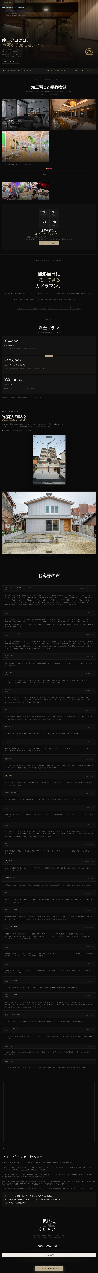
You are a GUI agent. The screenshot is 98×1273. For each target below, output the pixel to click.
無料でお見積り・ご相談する (49, 245)
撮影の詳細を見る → (11, 61)
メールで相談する (49, 1257)
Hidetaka (7, 3)
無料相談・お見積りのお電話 (49, 1269)
